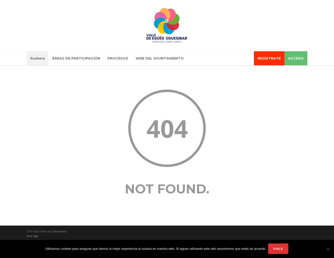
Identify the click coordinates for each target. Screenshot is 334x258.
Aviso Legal (32, 236)
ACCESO (296, 58)
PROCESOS (117, 58)
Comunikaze (59, 231)
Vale (279, 249)
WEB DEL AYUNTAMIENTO (160, 58)
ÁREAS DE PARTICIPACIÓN (76, 58)
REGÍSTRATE (269, 58)
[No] (328, 249)
